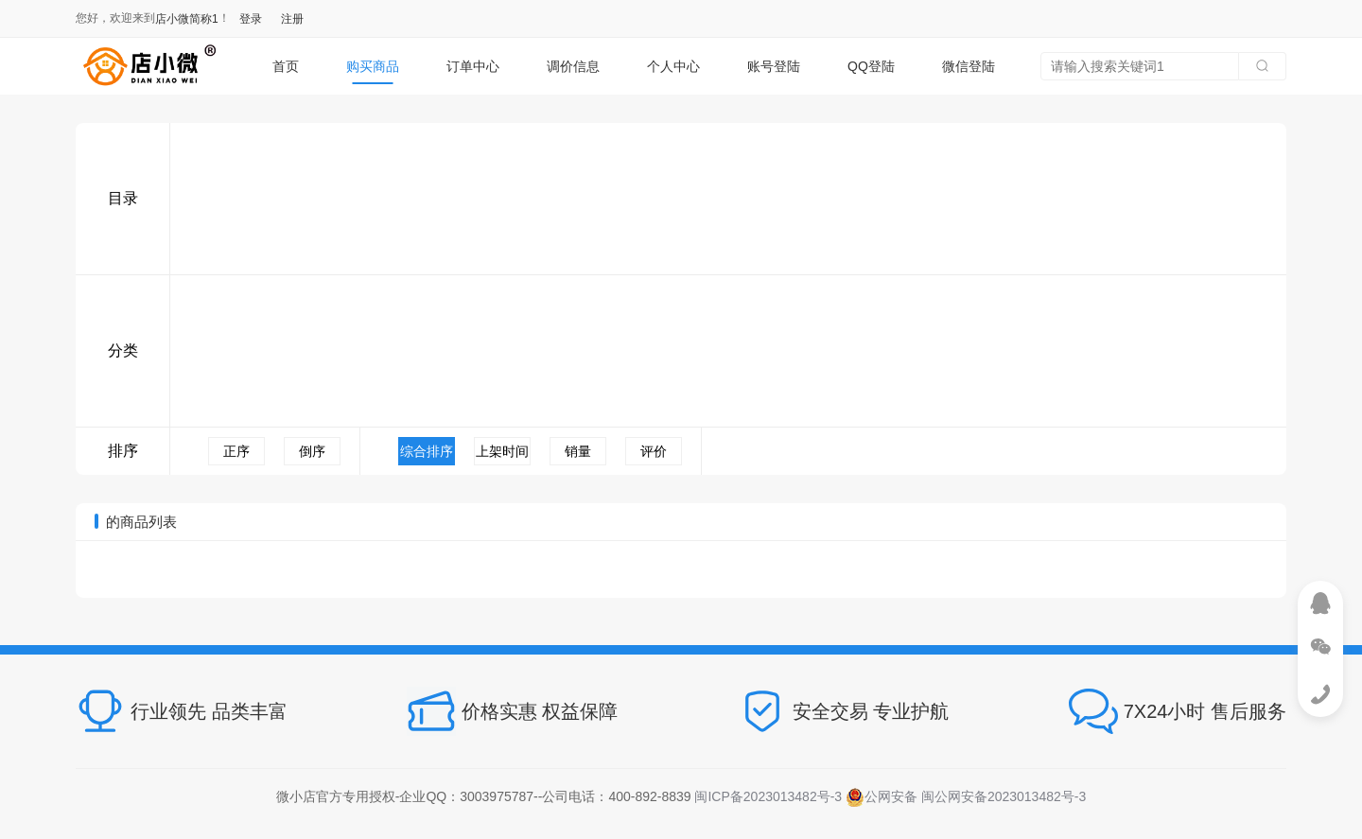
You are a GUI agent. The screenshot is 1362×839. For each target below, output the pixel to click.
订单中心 (472, 66)
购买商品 (372, 66)
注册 (292, 19)
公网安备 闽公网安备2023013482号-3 (966, 796)
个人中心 (673, 66)
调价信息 (573, 66)
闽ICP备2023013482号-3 (768, 796)
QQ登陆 (871, 66)
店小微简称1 (186, 19)
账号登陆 (773, 66)
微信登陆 (968, 66)
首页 (285, 66)
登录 (250, 19)
